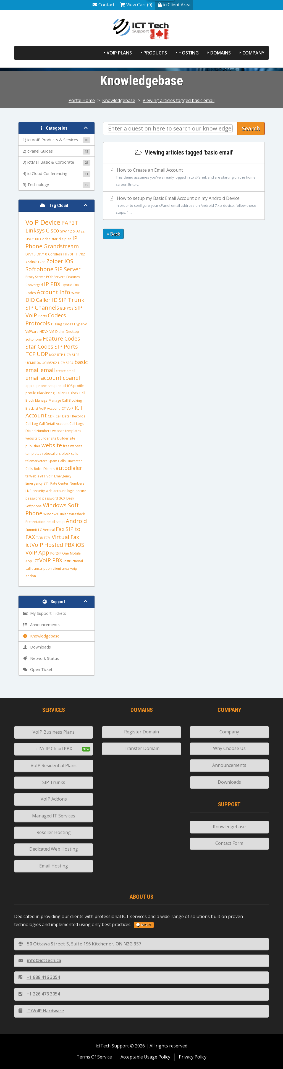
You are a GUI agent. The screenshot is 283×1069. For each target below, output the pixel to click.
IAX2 (52, 354)
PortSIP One (59, 553)
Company (253, 53)
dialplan (65, 239)
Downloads (229, 782)
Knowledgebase (118, 100)
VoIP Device (42, 222)
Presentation (35, 521)
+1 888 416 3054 (39, 977)
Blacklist (31, 408)
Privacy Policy (192, 1057)
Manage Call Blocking (65, 400)
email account (43, 377)
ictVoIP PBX (47, 560)
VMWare (31, 331)
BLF (63, 308)
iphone (41, 385)
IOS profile (75, 385)
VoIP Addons (54, 799)
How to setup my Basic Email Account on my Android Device (184, 205)
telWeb (30, 476)
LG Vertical (46, 529)
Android (76, 521)
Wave (75, 293)
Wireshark (77, 514)
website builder (37, 438)
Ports (42, 316)
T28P (41, 262)
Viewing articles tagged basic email (178, 100)
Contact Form (229, 843)
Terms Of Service (94, 1057)
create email (65, 370)
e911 (41, 476)
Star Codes (39, 346)
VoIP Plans (119, 53)
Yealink (30, 262)
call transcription (38, 568)
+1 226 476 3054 (39, 994)
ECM (47, 537)
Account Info (53, 292)
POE (70, 308)
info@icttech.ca (40, 960)
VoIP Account (49, 408)
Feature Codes (61, 338)
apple (30, 385)
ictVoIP (34, 544)
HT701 (68, 254)
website (51, 445)
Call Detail (47, 423)
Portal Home (82, 100)
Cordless (55, 254)
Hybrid (67, 285)
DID (30, 300)
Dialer (60, 331)
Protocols (37, 323)
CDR (51, 416)
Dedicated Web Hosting (53, 849)
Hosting (189, 53)
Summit (31, 529)
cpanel (71, 377)
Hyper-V (80, 324)
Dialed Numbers (38, 430)
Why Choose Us (229, 748)
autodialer (69, 468)
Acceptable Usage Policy (145, 1057)
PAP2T (69, 222)
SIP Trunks (53, 782)
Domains (220, 53)
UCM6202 (49, 362)
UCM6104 (33, 362)
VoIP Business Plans (54, 732)
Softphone (39, 269)
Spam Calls (56, 461)
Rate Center (59, 483)
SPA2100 (32, 239)
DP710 (42, 254)
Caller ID (46, 300)
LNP (28, 490)
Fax (60, 529)
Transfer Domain (141, 748)
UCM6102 (71, 354)
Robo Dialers (44, 468)
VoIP (31, 315)
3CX (62, 498)
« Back (113, 234)
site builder (60, 438)
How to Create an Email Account (184, 177)
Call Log (31, 423)
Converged (34, 285)
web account (56, 490)
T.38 (39, 537)
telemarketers (36, 461)
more (143, 924)
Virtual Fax (65, 537)
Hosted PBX (59, 544)
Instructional (73, 561)
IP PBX (52, 284)
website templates (66, 430)
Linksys (35, 230)
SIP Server (67, 269)
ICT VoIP (67, 408)
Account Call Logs (69, 423)
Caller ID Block (67, 393)
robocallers (51, 453)
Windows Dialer (55, 514)
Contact (103, 5)
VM (51, 331)
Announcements (229, 765)
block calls (70, 453)
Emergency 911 (37, 483)
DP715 (30, 254)
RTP (60, 354)
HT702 (80, 254)
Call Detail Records (70, 416)
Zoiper (54, 261)
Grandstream (61, 246)
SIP (78, 307)
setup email (57, 385)
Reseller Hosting (53, 832)
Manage (41, 400)
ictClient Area (174, 5)
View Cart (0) (136, 5)
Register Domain (141, 732)
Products (155, 53)
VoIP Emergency (58, 476)
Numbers (77, 483)
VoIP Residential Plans (54, 765)
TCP (30, 354)
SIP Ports (66, 346)
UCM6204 (65, 362)
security (39, 490)
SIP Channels (42, 307)
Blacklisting (45, 393)
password (50, 498)
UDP (42, 354)
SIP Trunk (71, 300)
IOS (68, 261)
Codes (45, 239)
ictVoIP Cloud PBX (53, 749)
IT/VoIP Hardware (41, 1011)
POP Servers (55, 277)
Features (73, 277)
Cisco (52, 230)
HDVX (44, 331)
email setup (55, 521)
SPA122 (79, 231)
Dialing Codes (62, 324)
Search (251, 128)
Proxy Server (35, 277)
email (48, 370)
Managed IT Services (53, 816)
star (54, 239)
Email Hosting (53, 866)
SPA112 (66, 231)
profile (30, 393)
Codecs (57, 315)
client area (61, 568)
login (71, 490)
